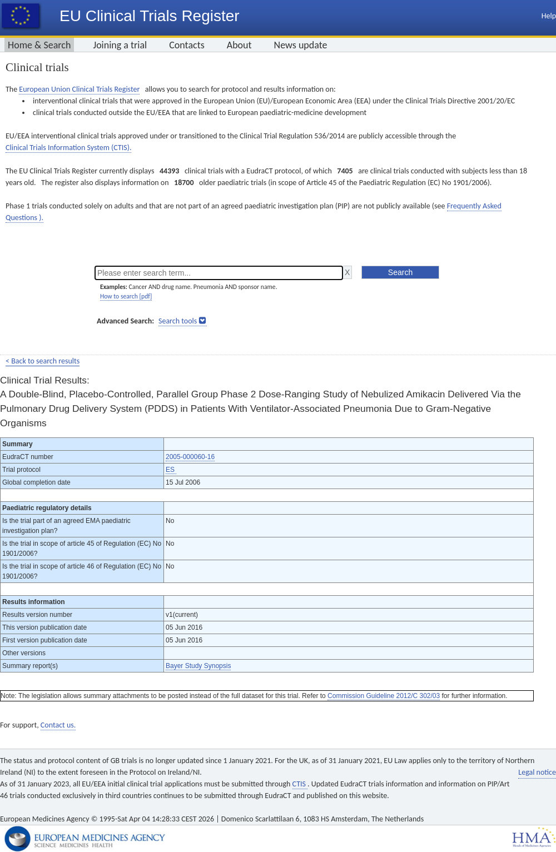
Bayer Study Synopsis (198, 666)
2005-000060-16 (190, 457)
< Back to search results (43, 361)
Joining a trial (120, 45)
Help (549, 16)
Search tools (177, 321)
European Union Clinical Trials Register (79, 89)
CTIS (299, 784)
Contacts (187, 45)
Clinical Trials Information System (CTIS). (68, 147)
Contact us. (58, 725)
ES (171, 470)
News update (300, 45)
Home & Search (39, 45)
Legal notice (537, 772)
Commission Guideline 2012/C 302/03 (383, 696)
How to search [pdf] (126, 296)
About (239, 45)
